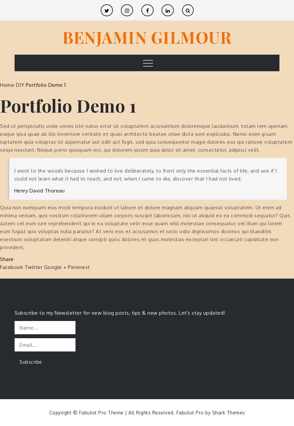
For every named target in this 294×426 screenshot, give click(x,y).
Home (8, 85)
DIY (20, 85)
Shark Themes (228, 412)
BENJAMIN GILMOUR (147, 37)
